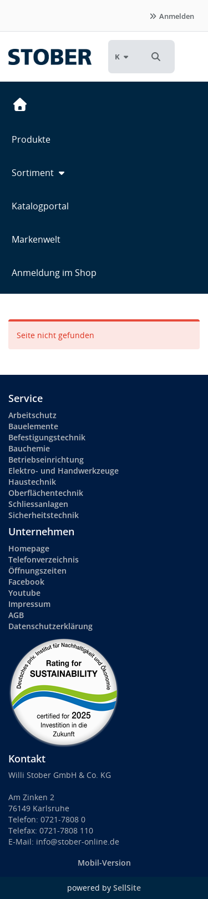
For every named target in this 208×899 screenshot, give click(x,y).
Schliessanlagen (38, 504)
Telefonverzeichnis (43, 559)
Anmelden (171, 16)
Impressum (29, 604)
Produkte (31, 139)
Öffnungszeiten (37, 570)
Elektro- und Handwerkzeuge (63, 470)
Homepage (28, 548)
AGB (16, 615)
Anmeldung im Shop (54, 273)
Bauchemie (29, 448)
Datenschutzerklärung (50, 626)
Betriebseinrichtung (46, 459)
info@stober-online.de (77, 841)
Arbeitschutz (32, 415)
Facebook (26, 581)
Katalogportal (40, 206)
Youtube (24, 592)
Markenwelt (36, 239)
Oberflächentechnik (45, 493)
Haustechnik (32, 481)
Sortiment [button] (39, 173)
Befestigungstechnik (46, 437)
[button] (156, 56)
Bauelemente (33, 426)
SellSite (127, 887)
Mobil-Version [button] (104, 862)
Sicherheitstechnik (43, 515)
